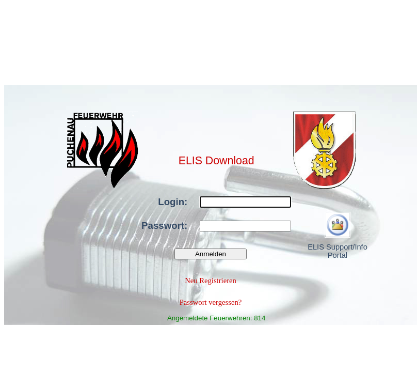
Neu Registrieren (210, 280)
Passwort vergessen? (211, 302)
